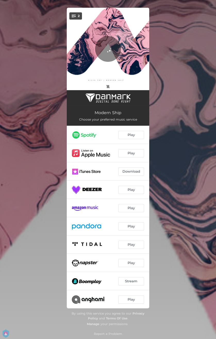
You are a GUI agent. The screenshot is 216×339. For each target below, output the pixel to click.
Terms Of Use (117, 318)
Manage (93, 324)
